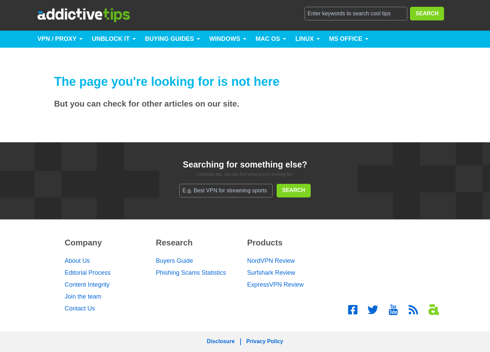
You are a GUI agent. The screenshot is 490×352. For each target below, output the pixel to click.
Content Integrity (87, 284)
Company (83, 242)
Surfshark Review (271, 272)
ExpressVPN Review (275, 284)
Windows (224, 38)
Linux (304, 38)
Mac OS (268, 38)
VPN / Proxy (57, 38)
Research (174, 242)
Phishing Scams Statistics (191, 272)
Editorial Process (88, 272)
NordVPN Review (271, 260)
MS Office (345, 38)
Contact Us (80, 308)
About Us (77, 260)
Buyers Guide (174, 260)
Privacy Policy (264, 341)
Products (264, 242)
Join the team (83, 296)
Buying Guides (169, 38)
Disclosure (221, 341)
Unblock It (111, 38)
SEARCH (427, 13)
